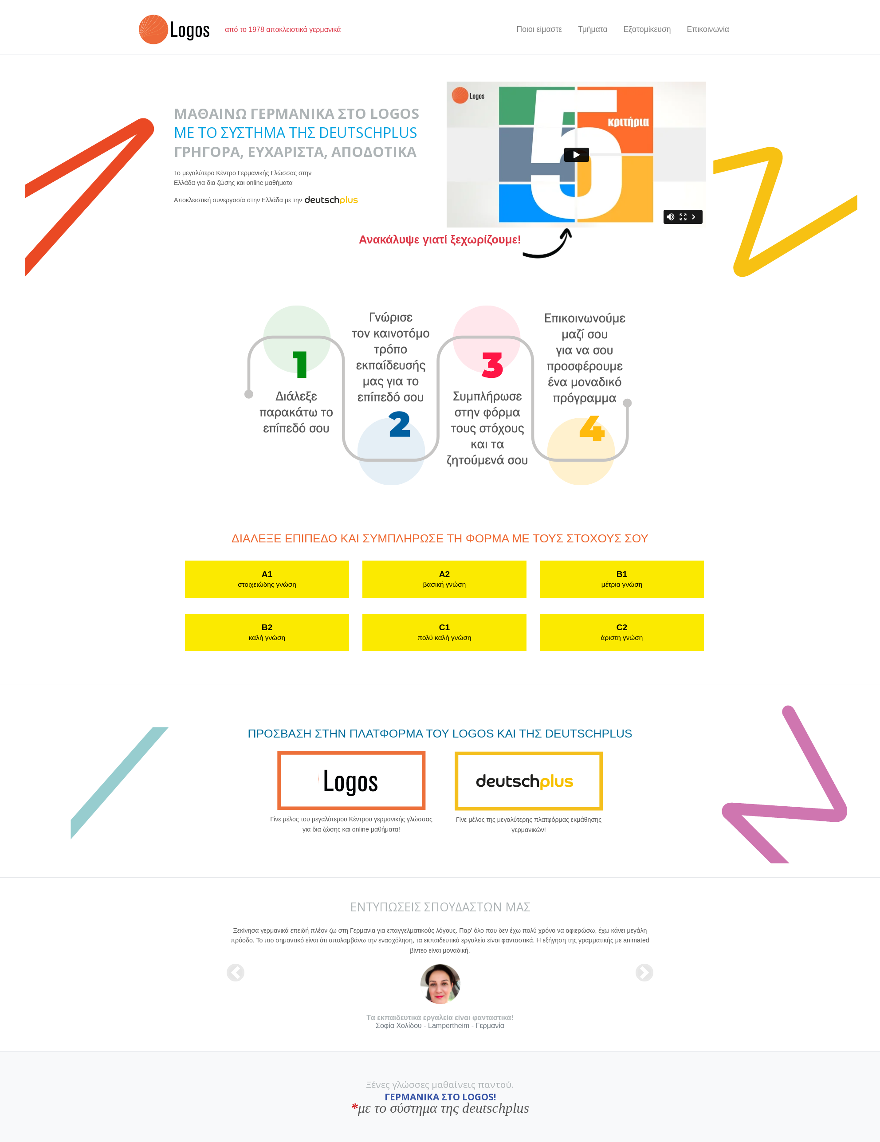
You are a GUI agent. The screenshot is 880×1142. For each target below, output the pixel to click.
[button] (236, 972)
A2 (444, 578)
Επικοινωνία (708, 29)
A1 (267, 578)
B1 (621, 578)
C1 (444, 632)
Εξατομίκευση (647, 29)
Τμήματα (593, 29)
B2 (267, 632)
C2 (622, 632)
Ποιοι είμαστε (539, 29)
